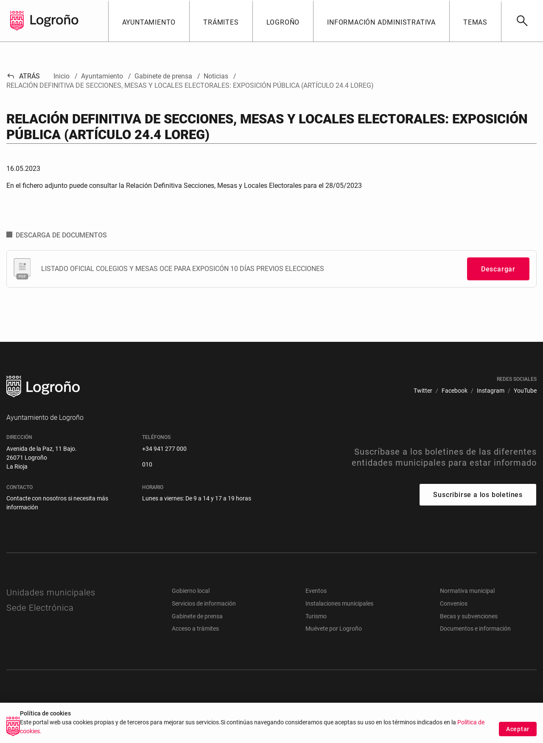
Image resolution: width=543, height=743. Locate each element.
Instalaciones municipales (339, 603)
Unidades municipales (50, 592)
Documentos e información (475, 628)
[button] (149, 21)
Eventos (316, 590)
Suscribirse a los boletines (478, 495)
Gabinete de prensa (197, 616)
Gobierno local (191, 590)
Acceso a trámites (195, 628)
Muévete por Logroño (333, 628)
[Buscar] (522, 21)
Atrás (23, 76)
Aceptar (517, 729)
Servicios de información (204, 603)
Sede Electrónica (40, 608)
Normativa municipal (467, 590)
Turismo (316, 616)
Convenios (453, 603)
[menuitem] (423, 390)
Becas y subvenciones (469, 616)
